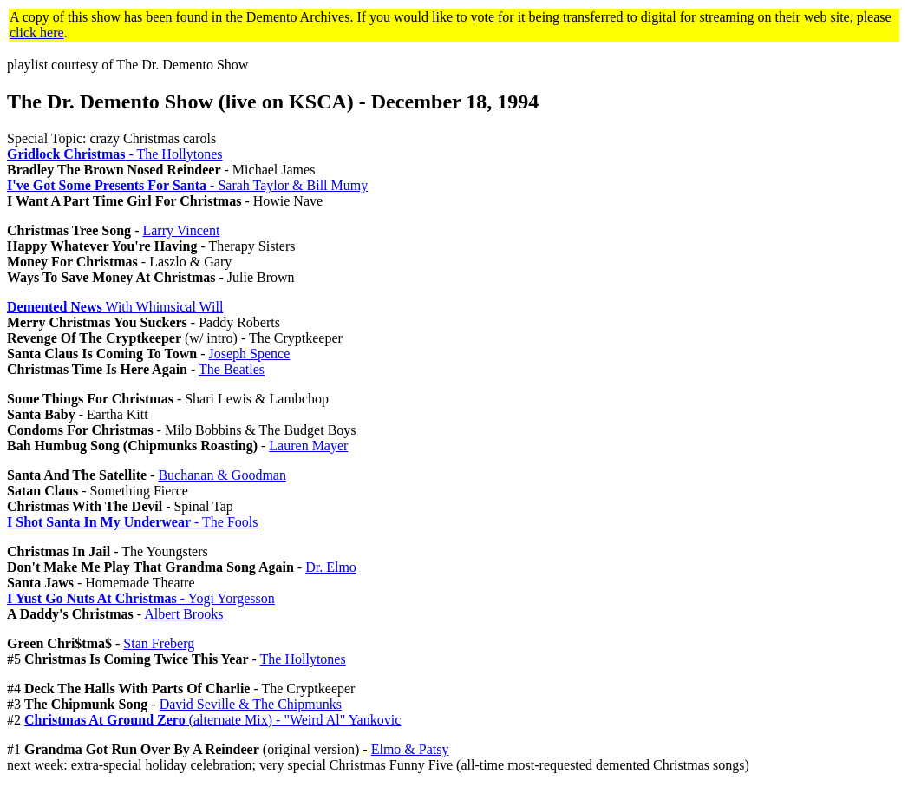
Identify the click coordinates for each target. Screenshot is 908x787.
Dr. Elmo (330, 567)
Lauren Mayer (308, 445)
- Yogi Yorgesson (141, 598)
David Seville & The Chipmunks (251, 704)
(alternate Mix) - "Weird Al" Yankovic (212, 719)
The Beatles (232, 369)
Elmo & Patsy (410, 749)
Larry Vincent (180, 230)
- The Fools (132, 522)
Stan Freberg (158, 643)
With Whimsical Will (115, 306)
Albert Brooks (183, 614)
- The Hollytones (115, 154)
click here (37, 32)
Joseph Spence (250, 353)
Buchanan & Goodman (222, 475)
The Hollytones (303, 659)
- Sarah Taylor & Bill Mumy (187, 185)
